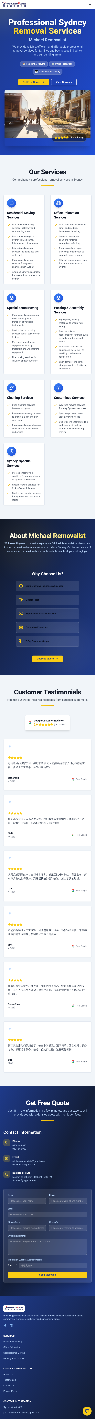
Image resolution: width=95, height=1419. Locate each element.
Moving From (14, 1199)
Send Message (47, 1251)
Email (10, 1186)
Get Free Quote (33, 82)
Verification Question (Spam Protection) (25, 1237)
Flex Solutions (62, 1408)
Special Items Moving (14, 1329)
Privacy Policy (10, 1368)
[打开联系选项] (87, 1411)
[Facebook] (5, 1302)
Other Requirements (17, 1213)
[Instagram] (11, 1302)
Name (10, 1172)
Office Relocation (11, 1324)
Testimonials (9, 1356)
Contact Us (9, 1362)
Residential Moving (12, 1318)
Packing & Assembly (13, 1335)
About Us (8, 1351)
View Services (64, 82)
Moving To (53, 1199)
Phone (52, 1172)
